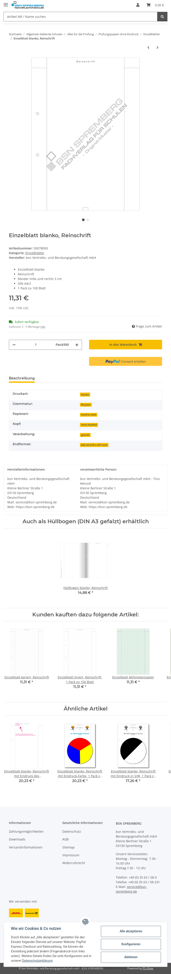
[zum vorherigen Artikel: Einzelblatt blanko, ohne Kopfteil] (148, 47)
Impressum (70, 855)
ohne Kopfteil (89, 424)
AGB (65, 839)
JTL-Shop (147, 968)
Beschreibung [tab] (22, 378)
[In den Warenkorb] (125, 344)
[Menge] (36, 345)
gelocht (85, 435)
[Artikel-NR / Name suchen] (80, 16)
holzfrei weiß (88, 414)
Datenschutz (71, 831)
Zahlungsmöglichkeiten (26, 831)
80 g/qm (86, 404)
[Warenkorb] (155, 4)
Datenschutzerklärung (37, 960)
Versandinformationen (26, 847)
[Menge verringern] (14, 345)
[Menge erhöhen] (77, 345)
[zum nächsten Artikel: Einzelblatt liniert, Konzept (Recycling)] (157, 47)
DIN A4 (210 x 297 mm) (94, 445)
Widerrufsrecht (73, 863)
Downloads (17, 839)
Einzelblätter (34, 253)
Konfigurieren (130, 944)
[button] (138, 4)
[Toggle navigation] (6, 3)
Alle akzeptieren (131, 931)
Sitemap (68, 847)
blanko (85, 394)
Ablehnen (130, 957)
